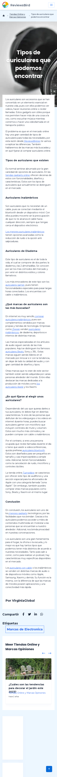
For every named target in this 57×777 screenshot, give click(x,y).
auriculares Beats (14, 351)
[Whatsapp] (40, 615)
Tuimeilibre (28, 472)
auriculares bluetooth (33, 450)
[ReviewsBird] (16, 5)
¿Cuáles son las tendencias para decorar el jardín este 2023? (26, 688)
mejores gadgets (17, 513)
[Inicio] (4, 15)
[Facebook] (22, 615)
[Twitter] (28, 615)
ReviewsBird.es (32, 141)
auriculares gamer (14, 285)
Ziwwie (16, 329)
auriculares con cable (20, 567)
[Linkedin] (34, 615)
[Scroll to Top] (49, 769)
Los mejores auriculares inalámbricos (24, 231)
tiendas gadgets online (17, 175)
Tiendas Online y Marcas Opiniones (17, 15)
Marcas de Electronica (25, 629)
